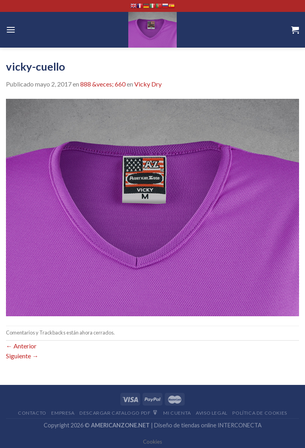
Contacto (32, 413)
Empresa (62, 413)
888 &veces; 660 (102, 84)
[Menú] (10, 29)
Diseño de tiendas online (185, 425)
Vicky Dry (148, 84)
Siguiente (22, 356)
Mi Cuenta (177, 413)
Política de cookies (259, 413)
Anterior (21, 346)
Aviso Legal (212, 413)
